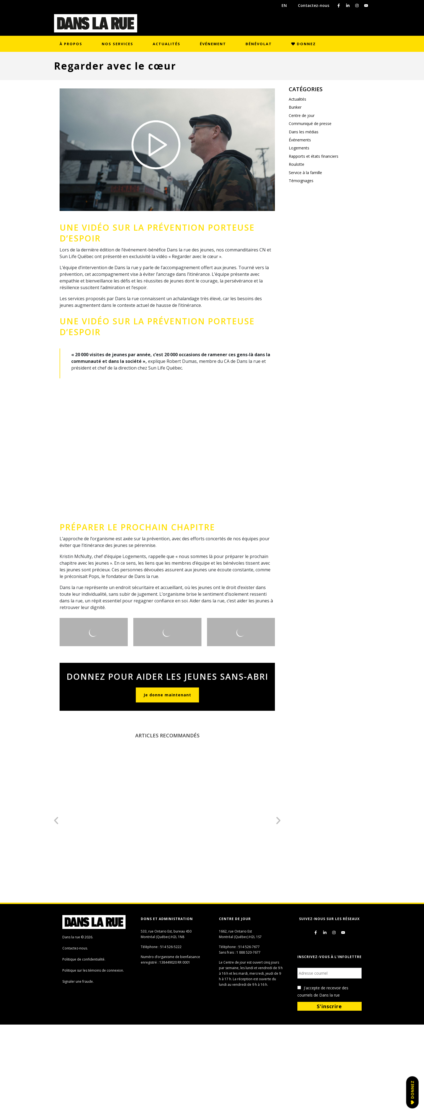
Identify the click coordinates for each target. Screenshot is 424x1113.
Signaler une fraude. (78, 981)
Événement (213, 43)
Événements (300, 139)
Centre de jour (302, 115)
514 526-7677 (249, 946)
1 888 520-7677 (248, 952)
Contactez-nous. (75, 948)
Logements (299, 148)
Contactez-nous (313, 5)
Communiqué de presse (310, 123)
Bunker (295, 107)
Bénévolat (259, 43)
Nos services (117, 43)
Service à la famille (305, 172)
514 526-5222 (171, 946)
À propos (71, 43)
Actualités (166, 43)
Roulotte (296, 164)
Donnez (303, 43)
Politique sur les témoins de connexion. (93, 970)
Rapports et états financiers (313, 156)
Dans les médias (303, 131)
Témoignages (301, 180)
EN (284, 5)
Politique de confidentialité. (83, 959)
